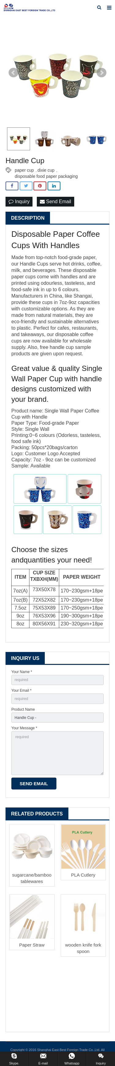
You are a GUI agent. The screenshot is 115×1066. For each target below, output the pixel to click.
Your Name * (21, 672)
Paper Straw (31, 944)
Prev (13, 73)
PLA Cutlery (83, 874)
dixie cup (45, 170)
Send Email (55, 201)
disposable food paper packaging (46, 176)
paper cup (24, 170)
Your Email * (21, 690)
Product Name (23, 709)
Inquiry (19, 201)
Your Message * (24, 728)
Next (101, 73)
